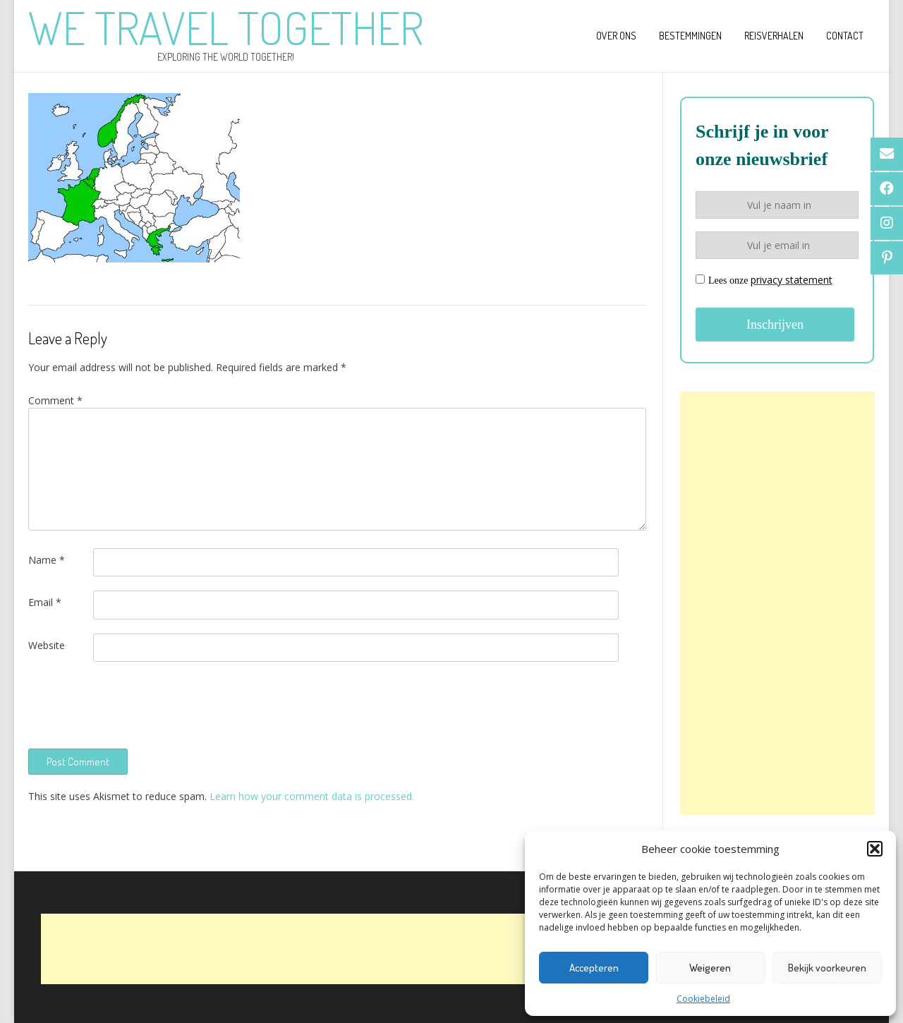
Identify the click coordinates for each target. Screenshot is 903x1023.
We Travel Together (225, 27)
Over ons (616, 36)
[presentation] (135, 703)
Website (46, 645)
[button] (875, 849)
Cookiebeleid (703, 999)
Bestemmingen (690, 36)
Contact (844, 36)
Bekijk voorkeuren (827, 967)
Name (46, 560)
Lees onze (764, 279)
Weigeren (710, 967)
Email (44, 602)
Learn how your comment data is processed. (312, 796)
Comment (55, 400)
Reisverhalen (774, 36)
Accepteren (594, 967)
